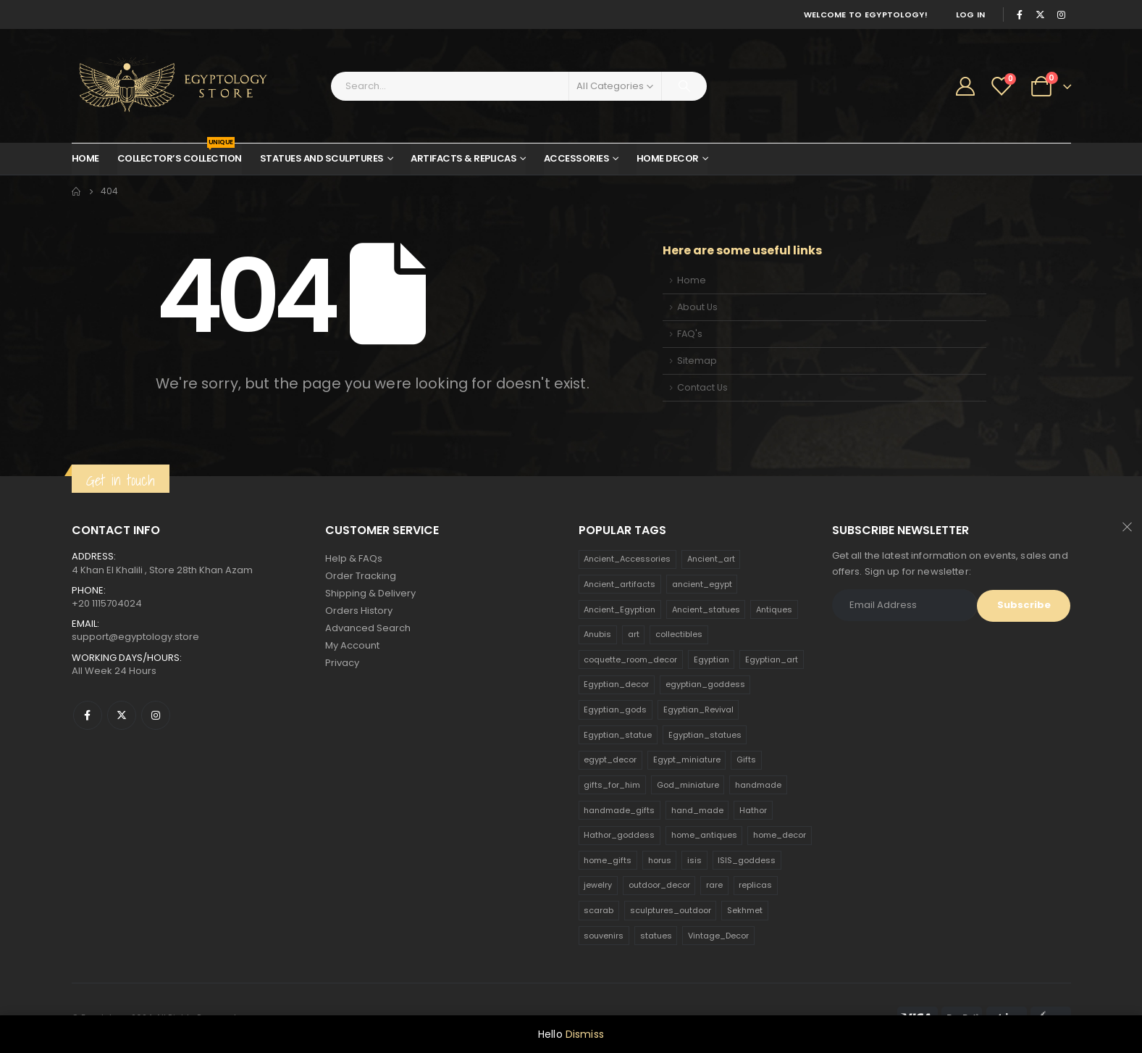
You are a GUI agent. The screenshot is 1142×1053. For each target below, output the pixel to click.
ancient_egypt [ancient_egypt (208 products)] (702, 584)
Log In (971, 14)
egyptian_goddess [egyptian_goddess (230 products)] (705, 684)
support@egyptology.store (135, 637)
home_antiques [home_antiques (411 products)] (704, 835)
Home (85, 158)
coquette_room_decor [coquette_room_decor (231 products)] (630, 659)
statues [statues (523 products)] (656, 935)
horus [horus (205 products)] (659, 860)
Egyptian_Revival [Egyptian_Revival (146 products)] (698, 709)
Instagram (155, 715)
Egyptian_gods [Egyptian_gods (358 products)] (615, 709)
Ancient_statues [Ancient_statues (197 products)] (706, 609)
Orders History (358, 610)
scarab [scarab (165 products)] (598, 910)
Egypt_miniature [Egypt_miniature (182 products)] (687, 759)
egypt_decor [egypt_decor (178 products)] (610, 759)
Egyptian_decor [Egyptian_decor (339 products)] (616, 684)
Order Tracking (360, 576)
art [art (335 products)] (633, 634)
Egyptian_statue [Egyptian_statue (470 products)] (618, 735)
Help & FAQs (353, 558)
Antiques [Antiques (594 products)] (774, 609)
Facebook (87, 715)
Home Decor (668, 158)
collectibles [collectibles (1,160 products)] (678, 634)
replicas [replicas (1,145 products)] (755, 885)
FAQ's (689, 334)
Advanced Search (368, 628)
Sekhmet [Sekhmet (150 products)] (745, 910)
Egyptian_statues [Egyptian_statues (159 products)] (705, 735)
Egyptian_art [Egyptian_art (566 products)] (771, 659)
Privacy (342, 663)
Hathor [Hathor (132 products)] (753, 810)
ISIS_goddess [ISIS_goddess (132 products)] (747, 860)
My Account (352, 645)
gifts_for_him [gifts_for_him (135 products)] (612, 785)
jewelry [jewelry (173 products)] (598, 885)
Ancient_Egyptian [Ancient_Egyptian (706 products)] (619, 609)
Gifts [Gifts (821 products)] (746, 759)
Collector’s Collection (179, 154)
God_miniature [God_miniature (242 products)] (688, 785)
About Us (697, 307)
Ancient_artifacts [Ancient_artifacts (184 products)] (619, 584)
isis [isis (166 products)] (694, 860)
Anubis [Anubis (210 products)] (597, 634)
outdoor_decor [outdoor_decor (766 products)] (659, 885)
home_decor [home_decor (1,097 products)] (779, 835)
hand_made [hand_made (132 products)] (697, 810)
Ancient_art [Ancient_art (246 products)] (711, 559)
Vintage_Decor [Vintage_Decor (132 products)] (718, 935)
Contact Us (702, 387)
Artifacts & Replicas (463, 158)
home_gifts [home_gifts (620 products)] (607, 860)
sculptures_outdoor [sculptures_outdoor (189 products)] (670, 910)
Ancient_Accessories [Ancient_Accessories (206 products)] (627, 559)
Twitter (121, 715)
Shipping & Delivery (370, 593)
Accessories (577, 158)
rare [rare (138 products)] (714, 885)
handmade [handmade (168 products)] (758, 785)
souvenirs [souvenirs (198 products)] (604, 935)
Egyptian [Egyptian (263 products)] (711, 659)
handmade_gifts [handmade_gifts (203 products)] (619, 810)
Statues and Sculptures (322, 158)
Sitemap (697, 360)
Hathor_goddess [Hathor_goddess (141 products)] (619, 835)
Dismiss (585, 1034)
